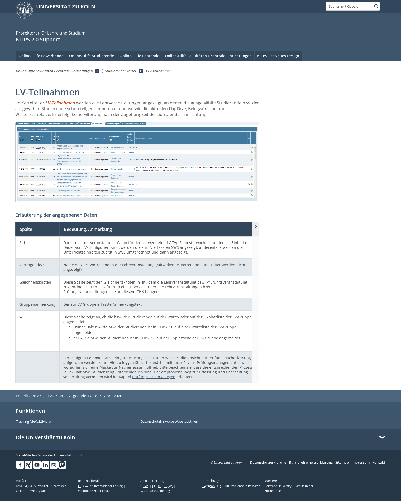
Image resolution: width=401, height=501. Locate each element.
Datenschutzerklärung (268, 462)
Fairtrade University (278, 486)
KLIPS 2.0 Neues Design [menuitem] (278, 55)
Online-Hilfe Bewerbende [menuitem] (41, 55)
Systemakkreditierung (155, 491)
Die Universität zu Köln (45, 437)
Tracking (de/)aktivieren (34, 422)
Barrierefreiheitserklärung (311, 462)
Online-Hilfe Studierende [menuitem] (91, 55)
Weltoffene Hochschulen (94, 491)
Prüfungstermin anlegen (153, 376)
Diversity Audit (38, 491)
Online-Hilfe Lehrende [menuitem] (139, 55)
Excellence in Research (242, 486)
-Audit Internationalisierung (100, 486)
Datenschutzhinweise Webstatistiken (169, 422)
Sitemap (342, 462)
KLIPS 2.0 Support (38, 39)
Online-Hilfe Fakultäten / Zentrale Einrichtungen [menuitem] (208, 55)
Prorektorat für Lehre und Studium (50, 33)
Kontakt (378, 462)
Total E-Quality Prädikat (32, 486)
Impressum (360, 462)
